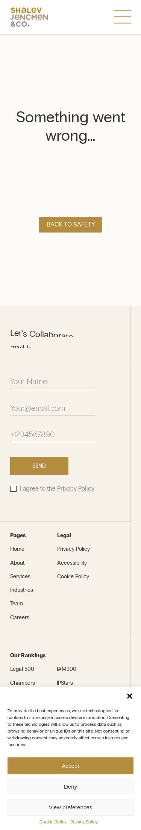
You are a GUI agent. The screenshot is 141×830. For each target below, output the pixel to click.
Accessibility (72, 562)
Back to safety (71, 224)
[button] (129, 696)
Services (20, 576)
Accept (70, 766)
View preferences (70, 807)
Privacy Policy (84, 821)
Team (16, 603)
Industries (21, 590)
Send (39, 465)
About (17, 562)
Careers (19, 617)
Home (17, 549)
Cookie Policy (53, 821)
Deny (70, 786)
